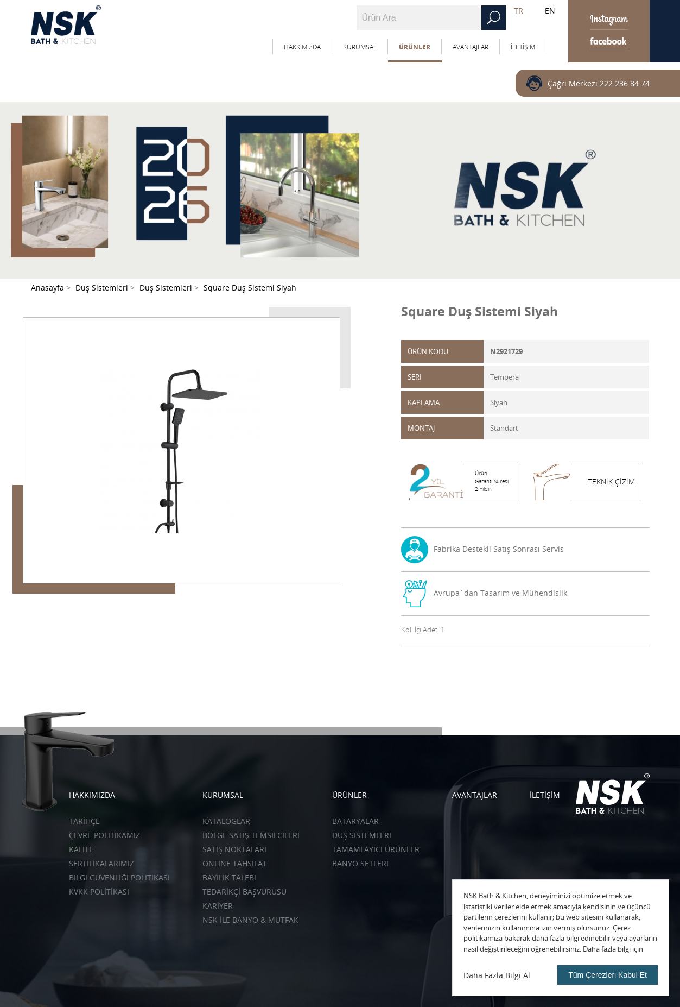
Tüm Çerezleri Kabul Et (607, 975)
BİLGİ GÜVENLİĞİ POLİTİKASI (119, 877)
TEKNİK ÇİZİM (611, 481)
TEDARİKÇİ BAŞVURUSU (244, 891)
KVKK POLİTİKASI (99, 891)
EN (550, 10)
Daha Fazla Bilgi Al (496, 975)
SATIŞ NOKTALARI (234, 849)
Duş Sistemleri (361, 835)
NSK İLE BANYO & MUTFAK (250, 920)
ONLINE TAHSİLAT (234, 863)
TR (518, 10)
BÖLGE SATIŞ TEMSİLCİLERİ (251, 835)
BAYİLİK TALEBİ (229, 877)
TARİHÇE (84, 821)
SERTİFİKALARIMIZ (101, 863)
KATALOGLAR (226, 821)
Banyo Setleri (360, 863)
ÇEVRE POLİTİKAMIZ (104, 835)
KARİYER (217, 906)
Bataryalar (355, 821)
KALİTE (81, 849)
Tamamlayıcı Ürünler (376, 849)
